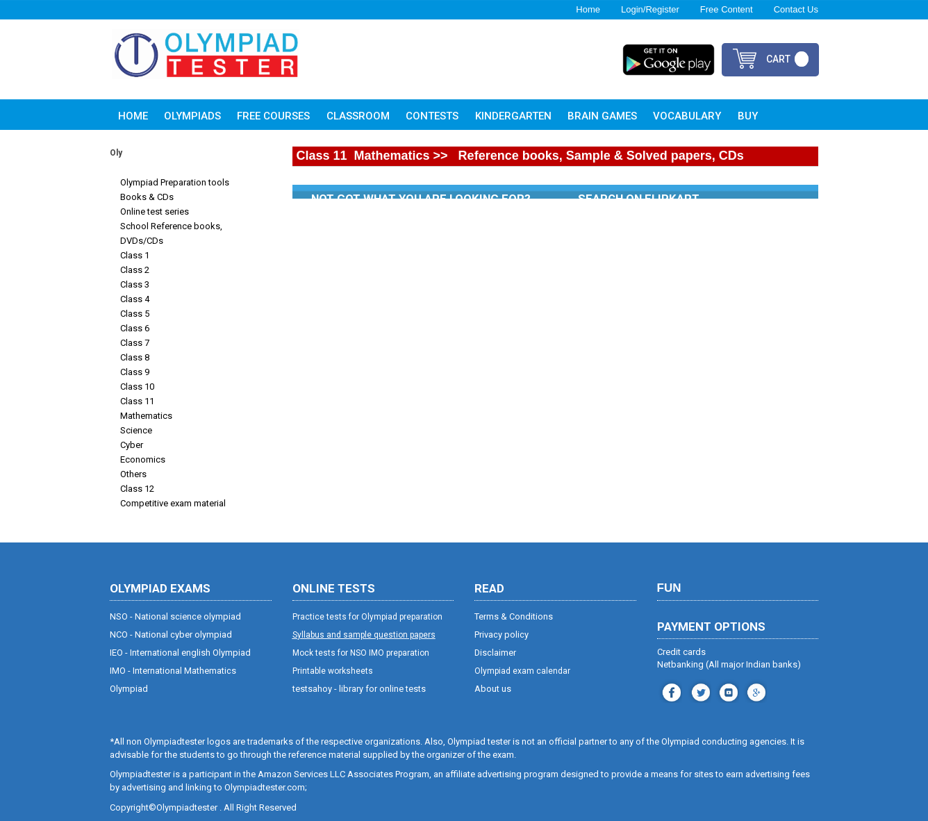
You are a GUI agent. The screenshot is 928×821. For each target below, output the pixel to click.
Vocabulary (687, 116)
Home (588, 9)
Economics (142, 459)
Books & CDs (147, 197)
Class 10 (137, 386)
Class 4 (134, 299)
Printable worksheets (332, 671)
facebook (670, 691)
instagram (699, 691)
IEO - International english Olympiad (180, 652)
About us (492, 688)
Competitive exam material (173, 503)
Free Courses (273, 116)
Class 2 (134, 270)
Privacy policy (501, 634)
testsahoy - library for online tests (359, 688)
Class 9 (134, 372)
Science (136, 430)
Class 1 (134, 255)
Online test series (154, 211)
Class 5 (134, 313)
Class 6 (134, 328)
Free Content (726, 9)
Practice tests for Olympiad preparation (367, 617)
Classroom (358, 116)
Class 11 (137, 401)
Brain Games (602, 116)
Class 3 (134, 284)
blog (755, 691)
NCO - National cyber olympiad (171, 634)
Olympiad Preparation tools (174, 182)
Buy (748, 116)
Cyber (131, 445)
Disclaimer (495, 652)
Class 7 (134, 343)
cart (778, 59)
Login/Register (650, 9)
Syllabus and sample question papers (364, 635)
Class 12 (137, 488)
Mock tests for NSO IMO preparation (360, 653)
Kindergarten (513, 116)
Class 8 (134, 357)
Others (133, 474)
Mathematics (146, 415)
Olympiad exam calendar (522, 671)
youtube (727, 691)
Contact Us (796, 9)
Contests (432, 116)
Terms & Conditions (513, 616)
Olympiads (192, 116)
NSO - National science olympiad (175, 616)
